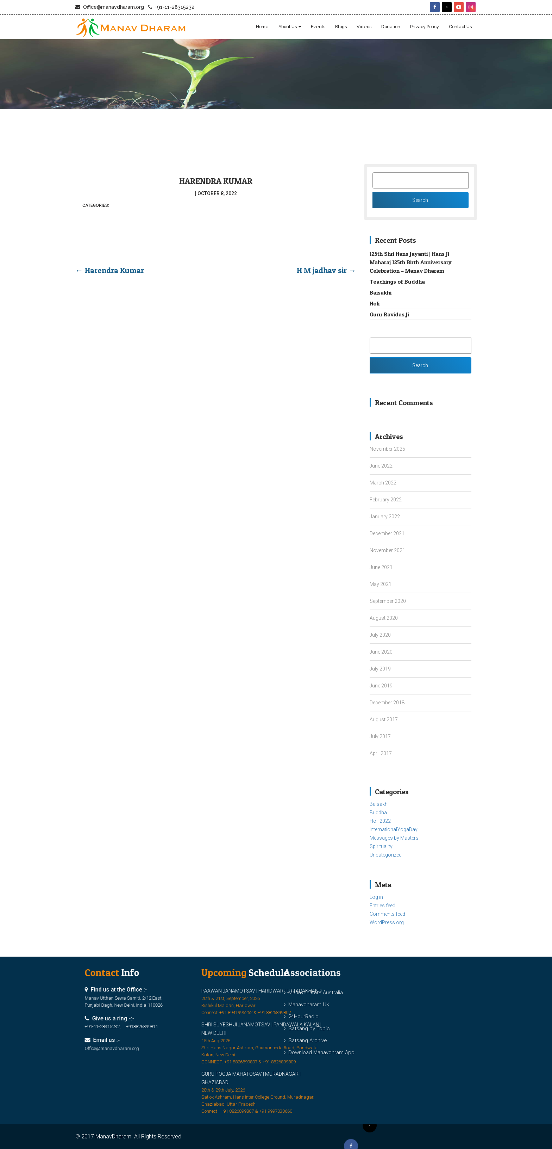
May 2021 (380, 584)
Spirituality (381, 846)
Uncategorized (386, 855)
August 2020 (384, 618)
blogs (341, 26)
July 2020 (380, 635)
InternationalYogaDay (394, 829)
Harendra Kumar (215, 181)
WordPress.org (387, 922)
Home (262, 26)
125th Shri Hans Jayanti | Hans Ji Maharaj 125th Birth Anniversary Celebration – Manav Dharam (411, 262)
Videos (364, 26)
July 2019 (380, 669)
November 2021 (387, 550)
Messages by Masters (394, 838)
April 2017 (381, 753)
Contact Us (460, 26)
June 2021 (381, 567)
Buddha (378, 812)
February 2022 (386, 499)
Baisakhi (380, 292)
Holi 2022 (380, 821)
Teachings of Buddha (397, 281)
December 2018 (387, 702)
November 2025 (387, 449)
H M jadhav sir (326, 270)
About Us (287, 26)
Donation (390, 26)
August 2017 (384, 719)
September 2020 (388, 601)
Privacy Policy (424, 26)
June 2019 (381, 685)
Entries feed (382, 905)
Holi (375, 303)
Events (318, 26)
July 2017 (380, 736)
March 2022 (383, 483)
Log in (376, 897)
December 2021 (387, 533)
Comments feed (387, 914)
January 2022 (385, 516)
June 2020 (381, 652)
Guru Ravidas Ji (389, 314)
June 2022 (381, 466)
